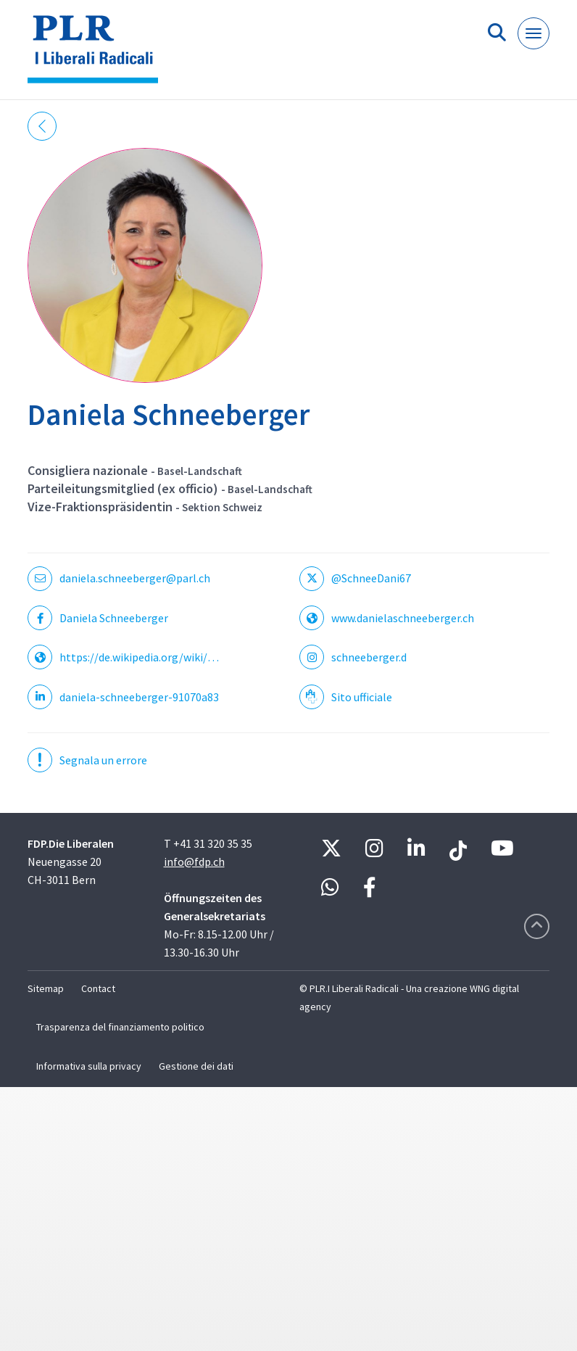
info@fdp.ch (194, 861)
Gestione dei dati (196, 1066)
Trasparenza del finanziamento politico (120, 1026)
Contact (98, 988)
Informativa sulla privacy (88, 1066)
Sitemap (46, 988)
